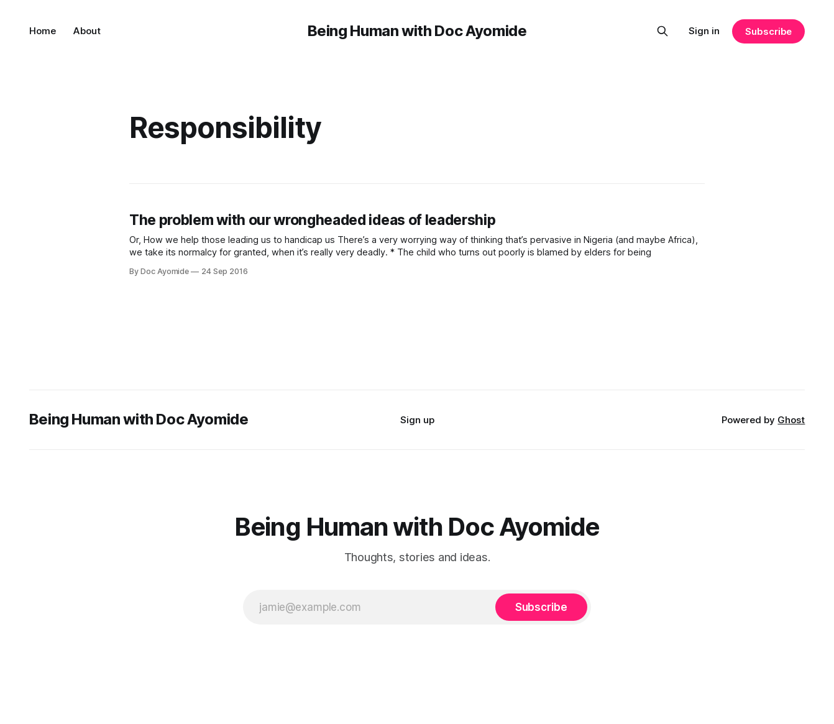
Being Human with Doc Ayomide (417, 31)
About (87, 31)
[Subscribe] (541, 607)
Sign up (417, 420)
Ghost (791, 420)
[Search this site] (662, 31)
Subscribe (768, 31)
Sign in (704, 31)
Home (42, 31)
